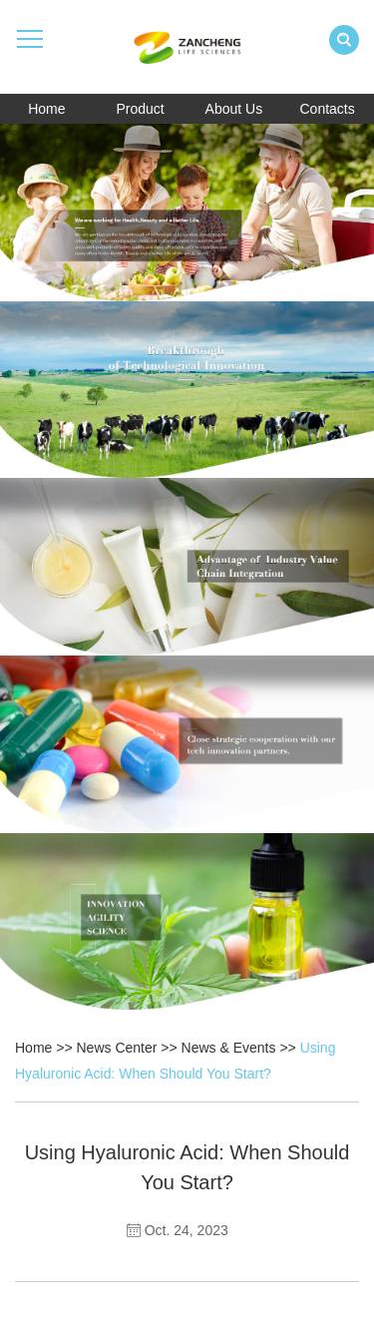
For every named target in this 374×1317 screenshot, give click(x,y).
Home (46, 109)
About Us (234, 109)
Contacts (327, 109)
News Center (117, 1048)
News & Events (229, 1048)
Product (141, 109)
